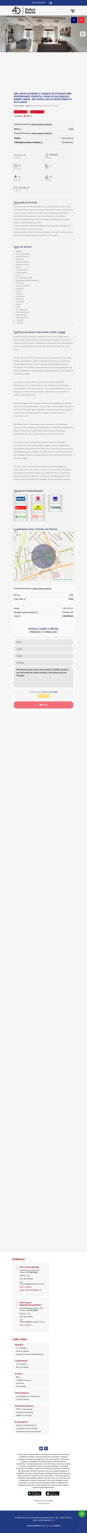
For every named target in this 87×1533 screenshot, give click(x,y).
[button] (50, 2)
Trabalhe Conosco (23, 1380)
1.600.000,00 (67, 138)
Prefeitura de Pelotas (25, 1412)
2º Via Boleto (21, 1348)
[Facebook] (41, 1448)
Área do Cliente (22, 1351)
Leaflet (56, 580)
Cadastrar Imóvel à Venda (26, 1428)
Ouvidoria (20, 1383)
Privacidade (21, 1386)
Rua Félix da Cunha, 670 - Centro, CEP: (30, 1271)
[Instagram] (46, 1448)
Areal (28, 106)
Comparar (37, 112)
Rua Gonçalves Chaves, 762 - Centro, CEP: (32, 1309)
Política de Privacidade (43, 1501)
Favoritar (21, 112)
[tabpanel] (43, 33)
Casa (16, 106)
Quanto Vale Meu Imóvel (26, 1425)
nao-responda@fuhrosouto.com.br (32, 1283)
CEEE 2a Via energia (24, 1409)
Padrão (21, 106)
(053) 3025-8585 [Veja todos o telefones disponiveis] (38, 3)
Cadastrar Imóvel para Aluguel (28, 1431)
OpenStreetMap (67, 580)
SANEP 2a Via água (24, 1415)
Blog (18, 1377)
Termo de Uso (44, 1503)
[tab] (74, 20)
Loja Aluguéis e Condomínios (28, 1396)
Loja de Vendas (22, 1399)
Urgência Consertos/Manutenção (30, 1354)
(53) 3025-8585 (26, 1279)
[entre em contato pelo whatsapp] (79, 1511)
